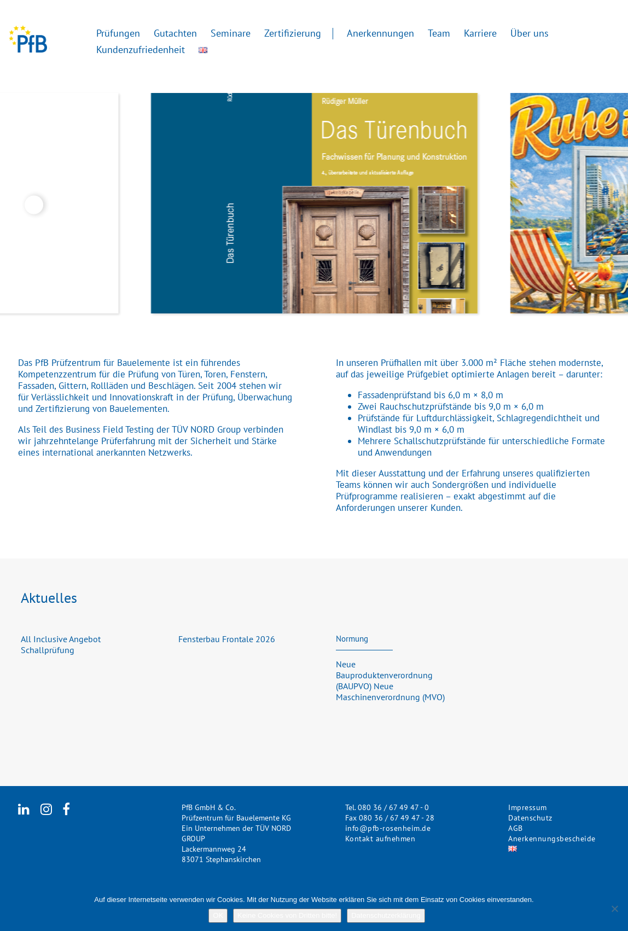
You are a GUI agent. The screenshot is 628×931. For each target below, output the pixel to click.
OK (218, 915)
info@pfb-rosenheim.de (388, 828)
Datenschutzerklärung (385, 915)
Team (439, 32)
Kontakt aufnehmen (380, 838)
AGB (515, 828)
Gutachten (175, 32)
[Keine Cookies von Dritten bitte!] (614, 908)
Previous (34, 204)
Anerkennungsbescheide (552, 838)
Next (593, 204)
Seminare (231, 32)
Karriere (480, 32)
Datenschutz (530, 818)
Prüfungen (118, 32)
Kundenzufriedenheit (140, 49)
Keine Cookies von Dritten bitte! (287, 915)
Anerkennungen (380, 32)
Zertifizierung (292, 32)
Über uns (529, 32)
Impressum (527, 807)
